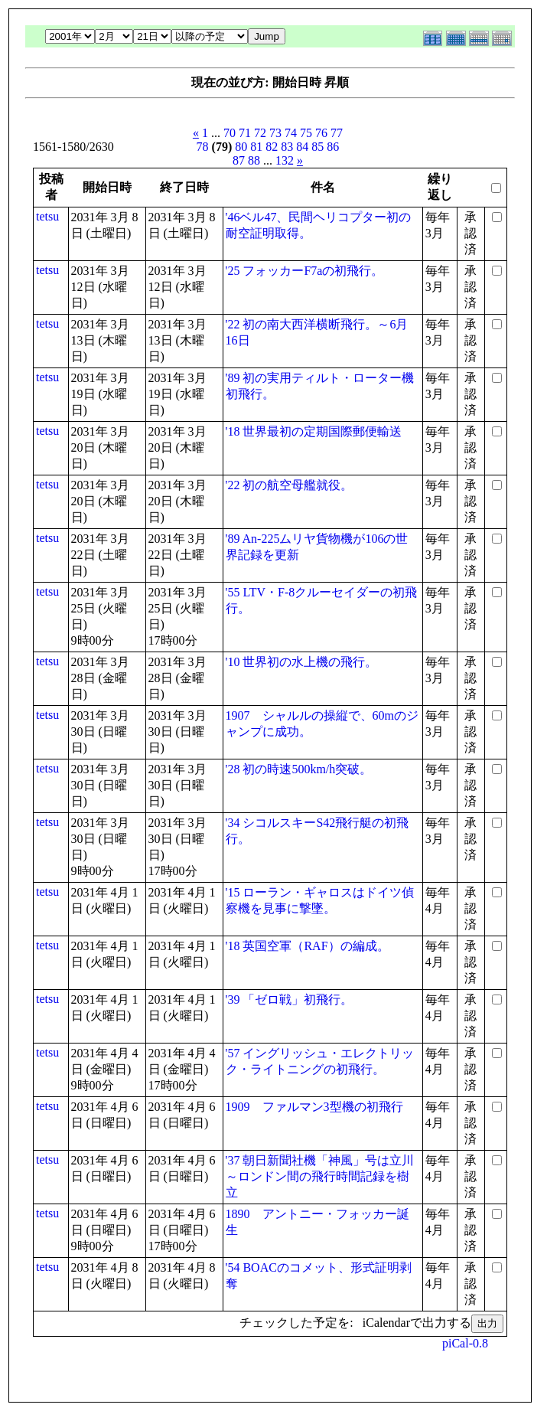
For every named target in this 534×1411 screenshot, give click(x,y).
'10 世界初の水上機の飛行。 (302, 661)
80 (241, 146)
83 (287, 146)
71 (245, 132)
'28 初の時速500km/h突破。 (299, 769)
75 (306, 132)
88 (254, 160)
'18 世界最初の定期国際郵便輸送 (314, 431)
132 (284, 160)
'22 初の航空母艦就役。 (289, 485)
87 (239, 160)
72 (260, 132)
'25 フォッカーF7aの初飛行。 (305, 270)
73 (275, 132)
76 (321, 132)
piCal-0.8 (465, 1343)
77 (336, 132)
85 (317, 146)
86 (333, 146)
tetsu (47, 216)
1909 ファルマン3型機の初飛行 (314, 1106)
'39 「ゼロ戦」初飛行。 (289, 999)
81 (256, 146)
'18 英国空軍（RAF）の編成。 (307, 945)
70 (229, 132)
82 (271, 146)
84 (302, 146)
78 (203, 146)
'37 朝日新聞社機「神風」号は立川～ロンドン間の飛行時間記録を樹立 (320, 1176)
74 (291, 132)
